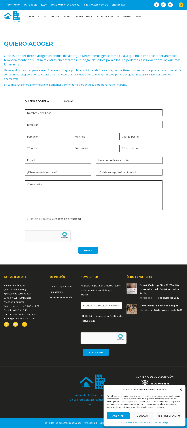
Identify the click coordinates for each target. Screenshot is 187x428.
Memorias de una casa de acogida (159, 305)
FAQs (44, 4)
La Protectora (37, 16)
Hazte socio (30, 4)
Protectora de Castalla (61, 297)
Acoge (68, 16)
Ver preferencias (169, 415)
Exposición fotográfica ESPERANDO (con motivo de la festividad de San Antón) (159, 289)
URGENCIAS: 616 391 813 (96, 4)
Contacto (13, 4)
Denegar (143, 415)
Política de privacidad (148, 422)
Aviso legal (163, 422)
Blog (138, 16)
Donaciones (84, 16)
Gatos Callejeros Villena (61, 286)
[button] (180, 389)
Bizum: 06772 (119, 4)
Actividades (124, 16)
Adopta (55, 16)
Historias (144, 310)
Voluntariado (104, 16)
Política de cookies (129, 422)
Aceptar (118, 415)
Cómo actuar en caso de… (65, 4)
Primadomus (56, 291)
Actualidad (146, 297)
